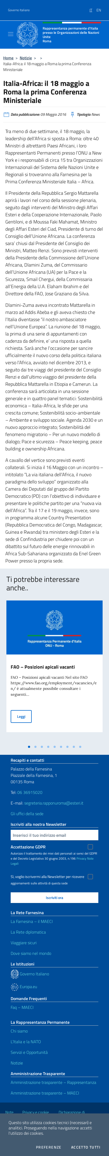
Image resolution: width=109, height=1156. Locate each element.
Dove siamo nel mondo (31, 953)
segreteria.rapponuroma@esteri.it (53, 803)
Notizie (26, 58)
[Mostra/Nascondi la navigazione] (10, 34)
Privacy (81, 858)
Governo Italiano (19, 10)
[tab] (29, 747)
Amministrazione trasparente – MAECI (45, 1093)
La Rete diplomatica (28, 932)
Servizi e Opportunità (29, 1052)
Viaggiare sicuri (24, 942)
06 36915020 (29, 792)
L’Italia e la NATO (26, 1041)
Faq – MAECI (22, 1007)
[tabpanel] (54, 671)
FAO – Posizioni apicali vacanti (43, 666)
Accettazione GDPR (28, 847)
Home (8, 58)
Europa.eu (24, 986)
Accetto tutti (85, 1147)
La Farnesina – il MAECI (32, 921)
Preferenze (49, 1147)
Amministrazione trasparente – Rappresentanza (53, 1082)
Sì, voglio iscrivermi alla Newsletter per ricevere (47, 877)
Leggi (24, 716)
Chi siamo (19, 1031)
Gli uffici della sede (27, 813)
